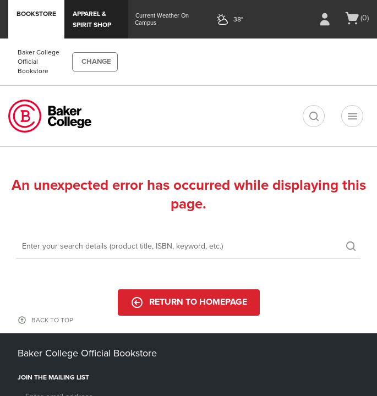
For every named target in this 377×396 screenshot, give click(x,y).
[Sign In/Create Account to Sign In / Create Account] (324, 19)
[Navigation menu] (352, 116)
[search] (314, 116)
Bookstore (36, 14)
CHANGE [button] (96, 61)
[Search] (188, 246)
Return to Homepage (188, 302)
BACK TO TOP (52, 320)
